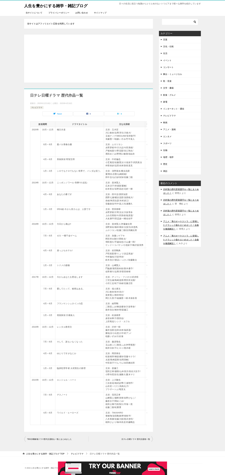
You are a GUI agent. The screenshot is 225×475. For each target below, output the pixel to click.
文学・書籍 (168, 88)
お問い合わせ (81, 13)
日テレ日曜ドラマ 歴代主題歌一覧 (135, 439)
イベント (167, 60)
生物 (165, 150)
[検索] (180, 22)
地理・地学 (168, 157)
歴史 (165, 164)
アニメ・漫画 (169, 129)
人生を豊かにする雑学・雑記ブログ (60, 5)
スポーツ (167, 143)
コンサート (168, 67)
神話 (165, 171)
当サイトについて (34, 13)
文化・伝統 (168, 46)
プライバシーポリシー (58, 13)
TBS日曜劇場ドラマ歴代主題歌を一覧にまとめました (49, 439)
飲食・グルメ (169, 95)
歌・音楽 (167, 81)
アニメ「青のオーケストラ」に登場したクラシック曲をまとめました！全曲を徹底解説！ (181, 225)
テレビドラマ (36, 108)
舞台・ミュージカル (172, 74)
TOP (45, 454)
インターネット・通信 (173, 109)
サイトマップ (100, 13)
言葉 (165, 39)
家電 (165, 102)
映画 (165, 122)
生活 (165, 53)
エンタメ (167, 136)
